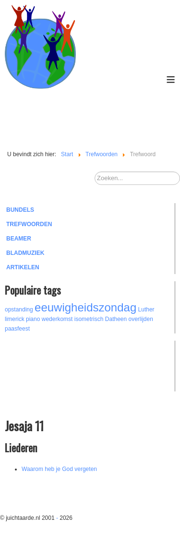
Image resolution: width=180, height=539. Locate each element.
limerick (14, 319)
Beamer (18, 238)
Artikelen (22, 267)
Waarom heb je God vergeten (59, 469)
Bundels (20, 209)
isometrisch (89, 319)
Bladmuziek (25, 253)
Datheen (116, 319)
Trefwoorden (29, 224)
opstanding (19, 309)
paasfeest (17, 328)
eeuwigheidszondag (85, 307)
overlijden (141, 319)
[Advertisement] (57, 364)
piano (33, 319)
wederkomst (57, 319)
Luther (146, 309)
